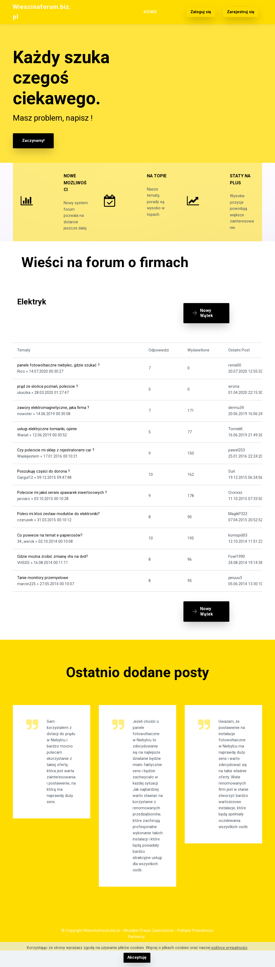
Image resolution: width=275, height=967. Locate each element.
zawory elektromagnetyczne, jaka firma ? (53, 419)
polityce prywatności (229, 948)
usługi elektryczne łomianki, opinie (47, 440)
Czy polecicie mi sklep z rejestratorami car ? (55, 462)
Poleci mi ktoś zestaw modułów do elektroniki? (58, 526)
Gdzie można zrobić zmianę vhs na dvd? (52, 568)
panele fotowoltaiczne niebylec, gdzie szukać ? (58, 377)
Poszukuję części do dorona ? (43, 483)
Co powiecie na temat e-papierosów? (49, 547)
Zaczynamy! (33, 140)
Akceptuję (137, 957)
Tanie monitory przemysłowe (42, 589)
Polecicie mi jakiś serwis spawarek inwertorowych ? (62, 504)
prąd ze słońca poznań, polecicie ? (47, 398)
